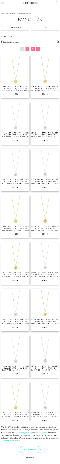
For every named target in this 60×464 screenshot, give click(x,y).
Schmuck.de (30, 2)
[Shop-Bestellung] (30, 42)
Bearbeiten (30, 458)
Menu (2, 2)
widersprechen (25, 433)
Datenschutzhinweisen (10, 441)
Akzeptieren (29, 449)
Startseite (5, 14)
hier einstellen (41, 433)
